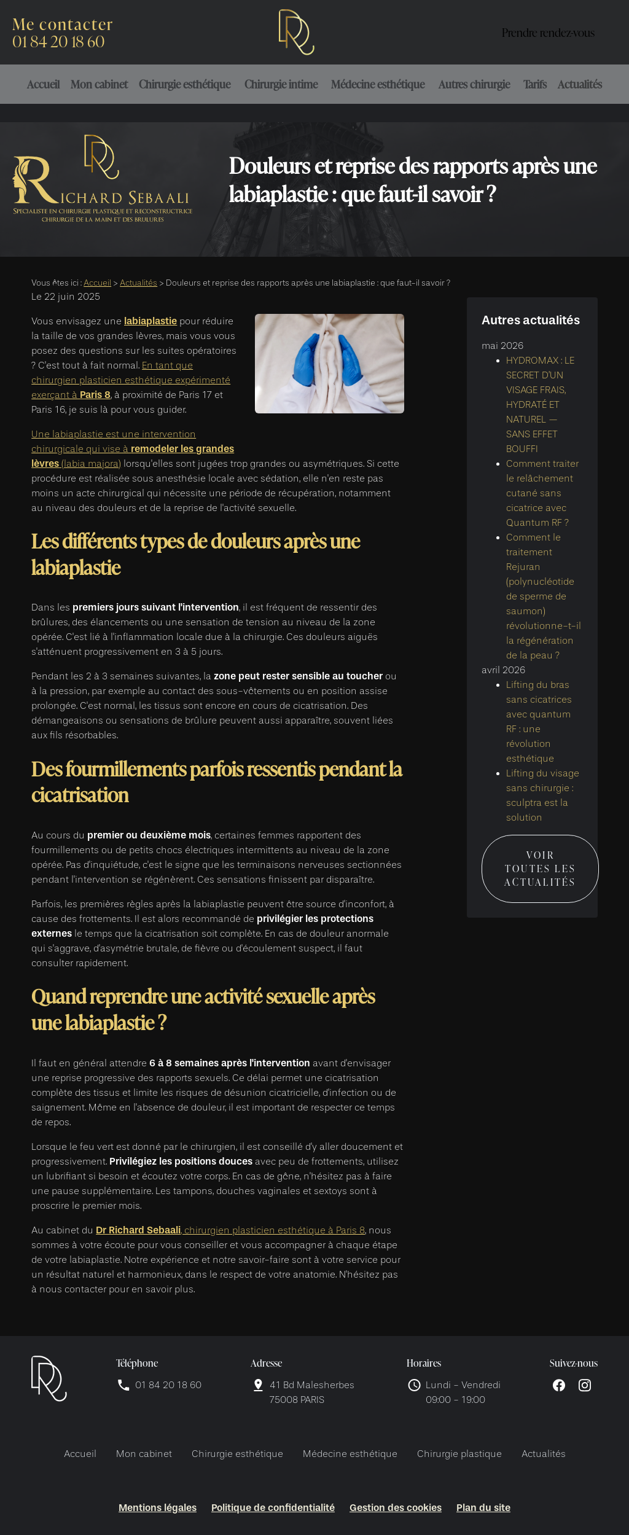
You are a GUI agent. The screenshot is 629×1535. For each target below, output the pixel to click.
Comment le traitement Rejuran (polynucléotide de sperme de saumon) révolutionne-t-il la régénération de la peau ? (543, 588)
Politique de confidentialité (273, 1508)
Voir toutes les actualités (540, 860)
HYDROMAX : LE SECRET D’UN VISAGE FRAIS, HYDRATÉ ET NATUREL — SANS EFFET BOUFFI (540, 397)
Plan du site (483, 1508)
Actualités (580, 84)
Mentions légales (158, 1508)
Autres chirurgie (474, 84)
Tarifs (535, 84)
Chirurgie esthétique (184, 84)
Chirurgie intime (281, 84)
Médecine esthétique (377, 84)
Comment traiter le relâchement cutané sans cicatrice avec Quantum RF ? (542, 485)
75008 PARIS (313, 1391)
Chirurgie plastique (459, 1453)
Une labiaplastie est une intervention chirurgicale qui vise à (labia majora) (132, 449)
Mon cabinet (99, 84)
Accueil (43, 84)
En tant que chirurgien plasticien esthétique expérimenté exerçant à (130, 380)
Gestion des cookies (396, 1508)
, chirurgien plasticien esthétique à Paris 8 (230, 1230)
